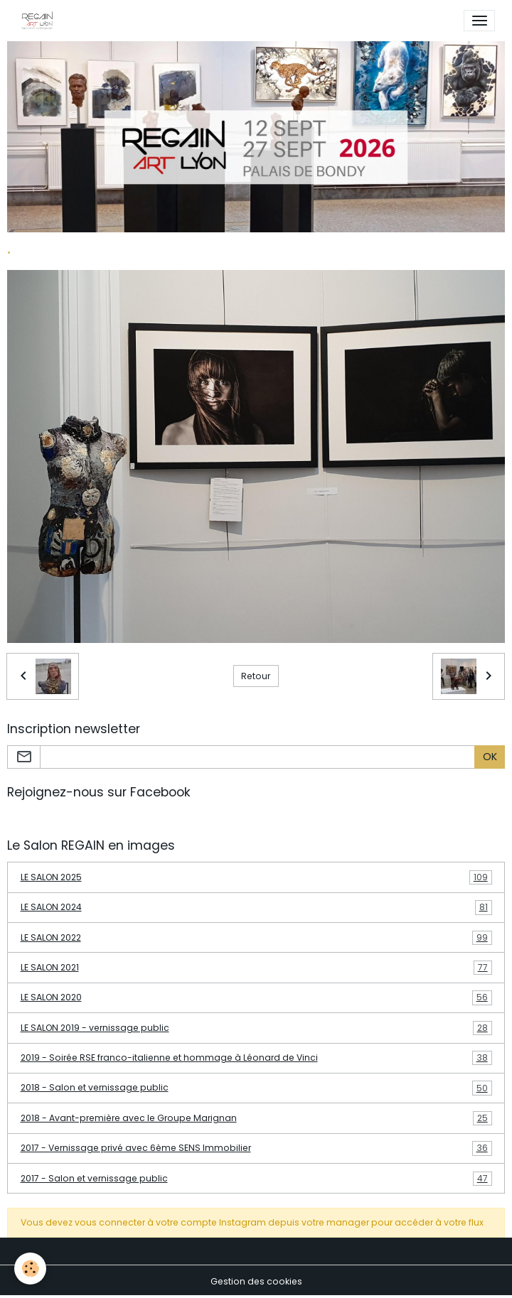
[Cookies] (30, 1269)
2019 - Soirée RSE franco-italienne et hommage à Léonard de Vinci (256, 1058)
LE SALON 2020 (256, 997)
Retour (255, 676)
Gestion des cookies (256, 1281)
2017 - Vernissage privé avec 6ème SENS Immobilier (256, 1148)
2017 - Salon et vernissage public (256, 1179)
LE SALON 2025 (256, 877)
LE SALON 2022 (256, 938)
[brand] (40, 20)
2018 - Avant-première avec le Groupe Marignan (256, 1118)
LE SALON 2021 (256, 968)
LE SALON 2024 (256, 907)
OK (490, 757)
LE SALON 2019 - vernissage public (256, 1028)
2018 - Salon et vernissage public (256, 1088)
